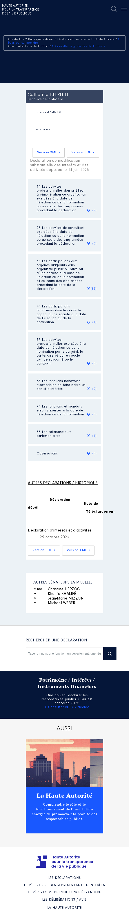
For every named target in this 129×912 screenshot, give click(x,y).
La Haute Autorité (64, 796)
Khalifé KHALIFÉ (54, 594)
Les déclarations (64, 878)
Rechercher (114, 9)
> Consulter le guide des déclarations (78, 46)
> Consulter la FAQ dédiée (67, 707)
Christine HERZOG (56, 589)
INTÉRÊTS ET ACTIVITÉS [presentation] (48, 112)
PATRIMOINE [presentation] (43, 130)
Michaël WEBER (54, 603)
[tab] (64, 112)
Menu (124, 9)
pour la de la (20, 9)
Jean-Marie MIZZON (58, 599)
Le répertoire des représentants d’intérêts (64, 885)
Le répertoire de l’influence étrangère (64, 892)
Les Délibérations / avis (64, 899)
